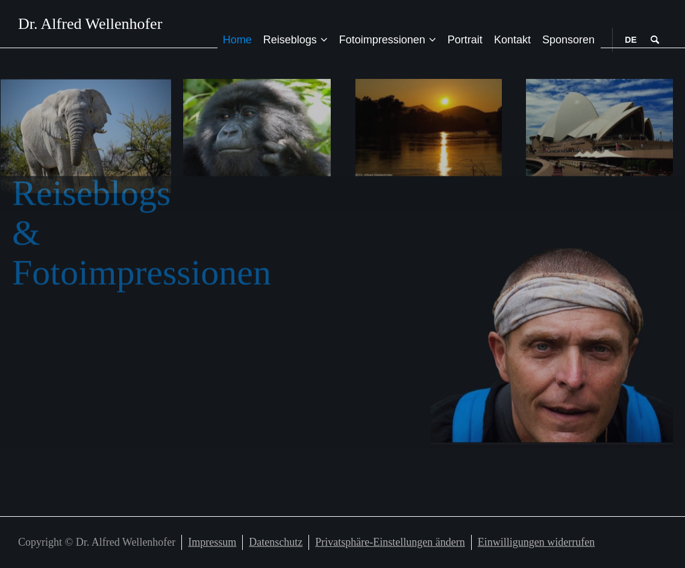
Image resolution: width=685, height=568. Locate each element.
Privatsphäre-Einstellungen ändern (389, 542)
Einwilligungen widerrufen (536, 542)
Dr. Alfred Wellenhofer (90, 24)
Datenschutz (275, 542)
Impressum (212, 542)
